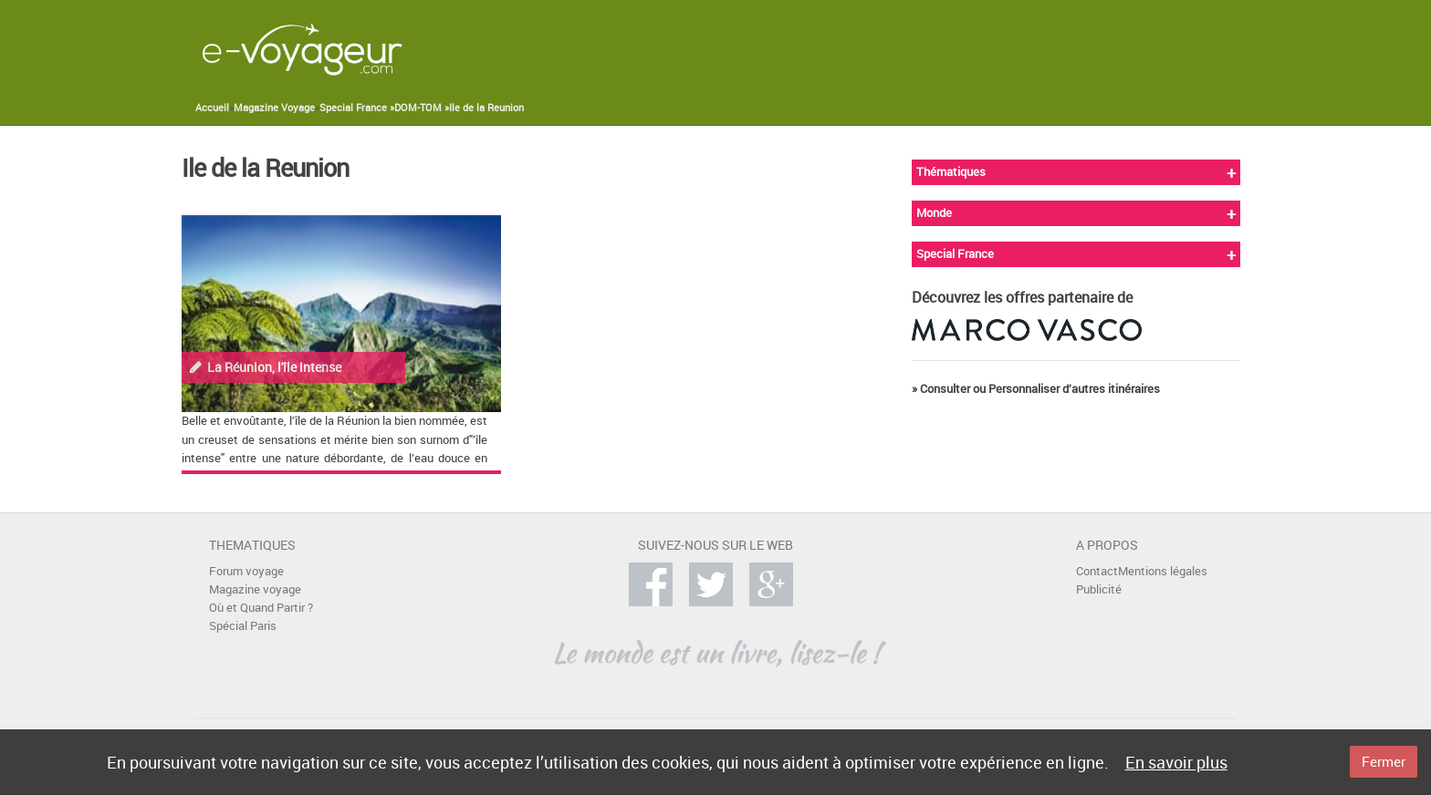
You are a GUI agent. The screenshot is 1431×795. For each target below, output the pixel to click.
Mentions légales (1162, 571)
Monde (934, 213)
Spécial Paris (243, 626)
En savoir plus (1176, 762)
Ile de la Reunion (486, 107)
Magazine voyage (255, 589)
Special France (955, 254)
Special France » (356, 107)
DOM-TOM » (421, 107)
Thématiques (951, 172)
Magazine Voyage (274, 107)
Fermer (1383, 761)
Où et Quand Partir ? (261, 607)
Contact (1097, 571)
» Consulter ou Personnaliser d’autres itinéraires (1036, 389)
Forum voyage (246, 571)
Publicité (1099, 589)
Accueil (212, 107)
